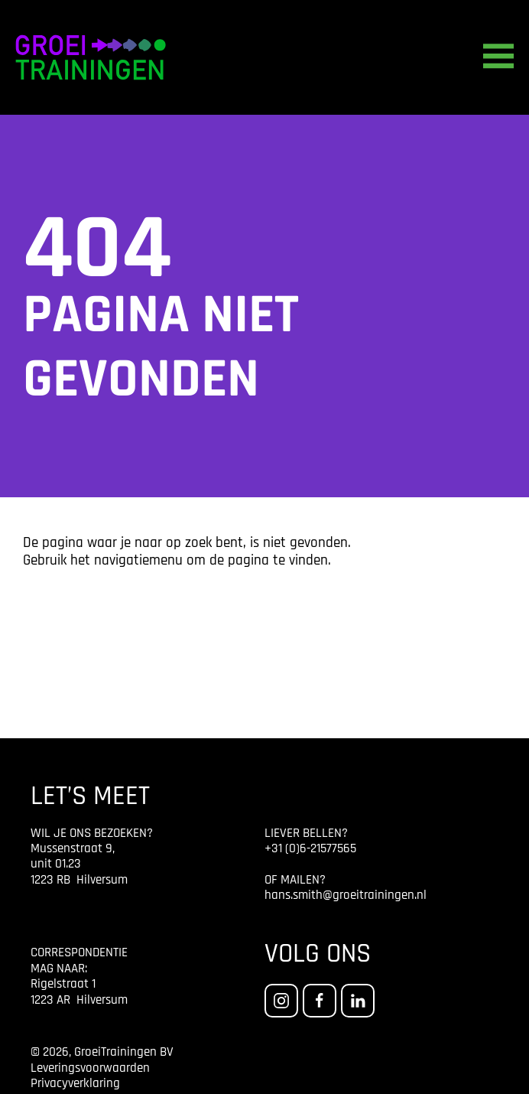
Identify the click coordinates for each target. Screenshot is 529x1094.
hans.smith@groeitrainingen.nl (345, 895)
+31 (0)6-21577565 (310, 848)
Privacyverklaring (75, 1083)
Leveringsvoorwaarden (90, 1068)
